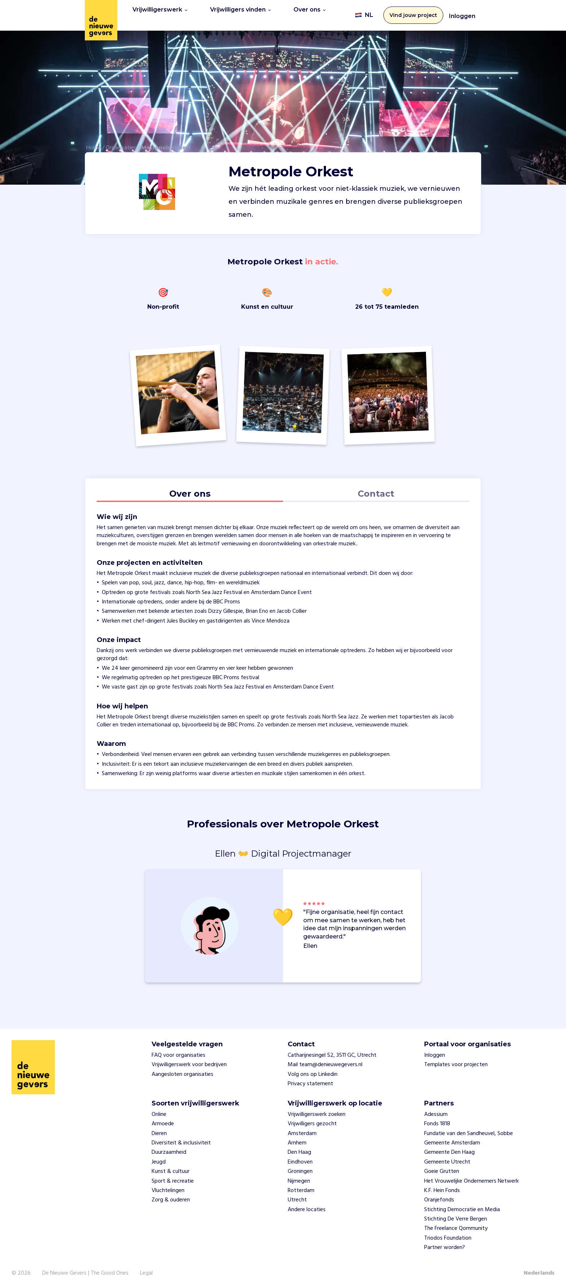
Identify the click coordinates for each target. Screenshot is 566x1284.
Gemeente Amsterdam (452, 1138)
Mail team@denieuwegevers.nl (325, 1060)
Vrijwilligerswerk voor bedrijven (189, 1060)
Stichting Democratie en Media (462, 1205)
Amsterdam (302, 1129)
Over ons (309, 12)
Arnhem (297, 1138)
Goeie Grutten (441, 1166)
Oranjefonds (439, 1195)
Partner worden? (444, 1243)
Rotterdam (301, 1186)
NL (364, 13)
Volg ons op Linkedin (313, 1069)
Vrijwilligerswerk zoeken (316, 1109)
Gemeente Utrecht (447, 1157)
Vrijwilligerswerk (159, 12)
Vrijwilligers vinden (240, 12)
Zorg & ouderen (171, 1195)
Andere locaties (307, 1205)
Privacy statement (310, 1079)
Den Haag (299, 1148)
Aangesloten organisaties (182, 1069)
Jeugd (159, 1157)
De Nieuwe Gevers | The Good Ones (85, 1268)
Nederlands (539, 1268)
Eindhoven (300, 1157)
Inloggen (462, 13)
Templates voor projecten (456, 1060)
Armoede (163, 1119)
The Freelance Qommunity (456, 1224)
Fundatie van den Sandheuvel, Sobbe (468, 1129)
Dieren (159, 1129)
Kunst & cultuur (171, 1166)
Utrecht (297, 1195)
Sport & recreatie (173, 1176)
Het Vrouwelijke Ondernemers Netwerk (471, 1176)
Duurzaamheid (169, 1148)
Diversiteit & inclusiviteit (181, 1138)
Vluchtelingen (168, 1186)
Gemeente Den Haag (449, 1148)
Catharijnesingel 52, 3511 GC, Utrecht (332, 1050)
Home (93, 143)
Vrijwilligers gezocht (312, 1119)
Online (159, 1109)
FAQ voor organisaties (178, 1050)
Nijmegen (299, 1176)
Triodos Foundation (447, 1233)
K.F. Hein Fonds (442, 1186)
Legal (146, 1268)
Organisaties (121, 143)
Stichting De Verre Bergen (455, 1214)
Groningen (300, 1166)
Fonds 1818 (437, 1119)
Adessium (436, 1109)
